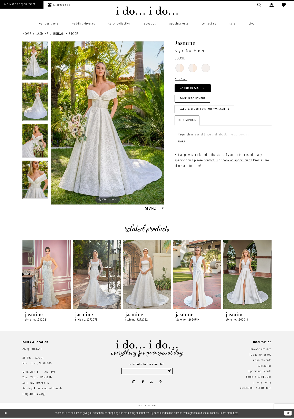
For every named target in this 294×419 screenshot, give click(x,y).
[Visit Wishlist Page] (284, 4)
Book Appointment (195, 102)
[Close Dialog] (6, 414)
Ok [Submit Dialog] (288, 414)
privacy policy (262, 383)
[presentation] (46, 275)
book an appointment (237, 166)
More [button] (182, 147)
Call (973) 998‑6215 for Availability (208, 114)
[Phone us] (59, 4)
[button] (271, 4)
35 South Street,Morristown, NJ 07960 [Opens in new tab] (37, 361)
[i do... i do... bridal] (147, 11)
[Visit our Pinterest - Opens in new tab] (162, 384)
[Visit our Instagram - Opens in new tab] (132, 384)
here (235, 414)
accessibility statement (256, 389)
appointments (262, 361)
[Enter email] (147, 372)
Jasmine (42, 34)
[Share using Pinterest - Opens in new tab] (162, 209)
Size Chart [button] (182, 80)
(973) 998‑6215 (32, 350)
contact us (211, 166)
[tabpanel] (35, 62)
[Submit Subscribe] (170, 372)
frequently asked (260, 356)
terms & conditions (259, 378)
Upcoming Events (260, 372)
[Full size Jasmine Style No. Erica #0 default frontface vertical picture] (107, 122)
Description (187, 125)
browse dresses (261, 350)
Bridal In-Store (65, 34)
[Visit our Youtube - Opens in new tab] (152, 384)
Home (26, 34)
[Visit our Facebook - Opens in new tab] (142, 384)
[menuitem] (59, 4)
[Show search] (259, 4)
